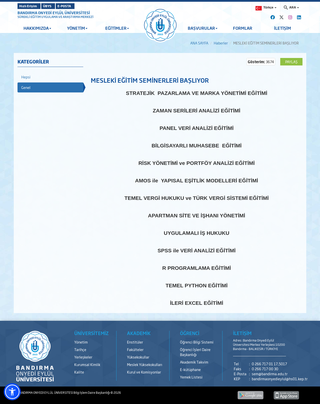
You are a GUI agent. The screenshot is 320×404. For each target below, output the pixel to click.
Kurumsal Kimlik (87, 364)
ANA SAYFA (199, 42)
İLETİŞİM (282, 28)
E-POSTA (77, 6)
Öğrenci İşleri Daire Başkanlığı (195, 352)
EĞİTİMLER (117, 28)
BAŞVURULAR (203, 28)
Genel (25, 87)
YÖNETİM (77, 28)
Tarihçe (80, 349)
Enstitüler (135, 342)
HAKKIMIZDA (37, 28)
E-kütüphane (190, 369)
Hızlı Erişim (30, 6)
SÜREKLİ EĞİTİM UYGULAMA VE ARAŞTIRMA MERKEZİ (56, 16)
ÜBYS (54, 6)
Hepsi (25, 76)
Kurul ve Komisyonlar (144, 372)
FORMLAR (242, 28)
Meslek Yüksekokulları (144, 364)
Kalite (79, 372)
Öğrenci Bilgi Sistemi (197, 342)
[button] (12, 392)
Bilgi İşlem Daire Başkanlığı (92, 392)
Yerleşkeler (83, 357)
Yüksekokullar (138, 357)
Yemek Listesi (191, 377)
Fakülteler (135, 349)
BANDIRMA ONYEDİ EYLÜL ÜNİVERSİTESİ (54, 12)
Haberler (221, 42)
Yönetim (81, 342)
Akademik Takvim (194, 362)
